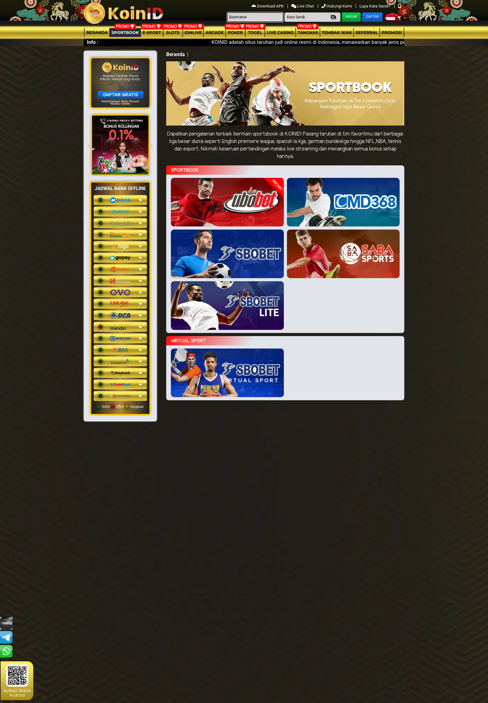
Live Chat (303, 6)
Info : (92, 42)
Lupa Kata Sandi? (375, 6)
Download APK (268, 6)
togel (255, 32)
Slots (173, 32)
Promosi (392, 32)
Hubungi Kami (337, 6)
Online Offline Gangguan (120, 406)
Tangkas (308, 32)
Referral (366, 32)
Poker (235, 32)
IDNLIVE (193, 32)
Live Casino (280, 32)
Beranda (97, 32)
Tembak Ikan (337, 32)
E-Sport (152, 32)
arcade (214, 32)
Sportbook (125, 32)
